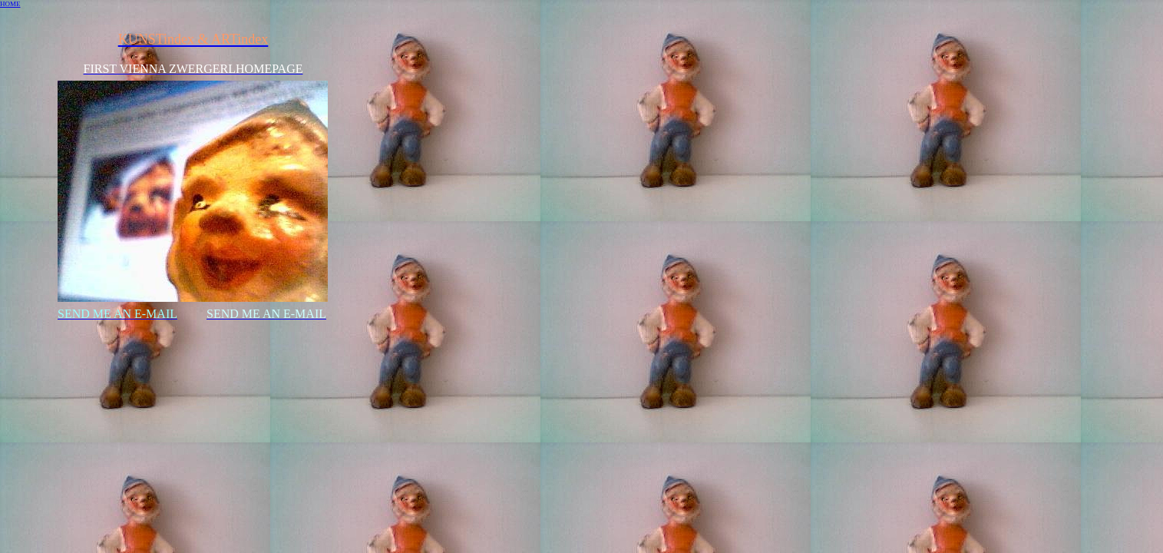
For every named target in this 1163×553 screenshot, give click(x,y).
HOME (10, 4)
